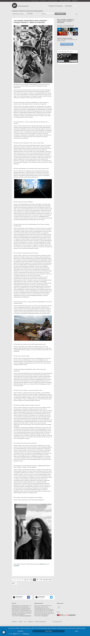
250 (13, 583)
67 (37, 579)
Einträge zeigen (60, 13)
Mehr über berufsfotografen (25, 615)
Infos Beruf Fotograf (52, 0)
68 (41, 579)
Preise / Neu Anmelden (65, 0)
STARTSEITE (14, 621)
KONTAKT (21, 621)
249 (50, 579)
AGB (25, 621)
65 (31, 579)
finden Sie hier (45, 615)
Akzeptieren (48, 631)
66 (34, 579)
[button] (19, 14)
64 (27, 579)
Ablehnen (20, 631)
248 (46, 579)
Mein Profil (74, 0)
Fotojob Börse (43, 0)
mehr (76, 631)
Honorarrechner (35, 0)
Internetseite (16, 565)
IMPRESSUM (30, 621)
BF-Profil (42, 564)
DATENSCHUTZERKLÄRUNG (40, 621)
